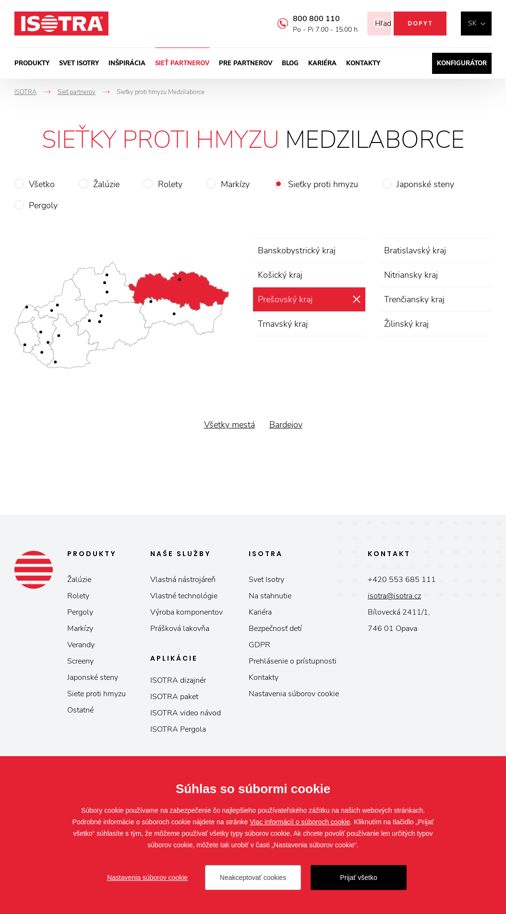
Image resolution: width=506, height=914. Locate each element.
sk (472, 23)
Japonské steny (425, 184)
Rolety (170, 184)
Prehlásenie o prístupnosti (293, 661)
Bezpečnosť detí (275, 628)
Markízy (235, 184)
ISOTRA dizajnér (178, 680)
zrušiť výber (356, 299)
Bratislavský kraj (415, 250)
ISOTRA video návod (185, 713)
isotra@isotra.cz (394, 596)
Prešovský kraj (285, 299)
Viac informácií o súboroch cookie (300, 822)
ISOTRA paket (174, 696)
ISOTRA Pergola (178, 729)
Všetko (42, 184)
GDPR (259, 645)
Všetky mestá (229, 424)
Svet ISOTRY (79, 63)
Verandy (81, 645)
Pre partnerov (245, 63)
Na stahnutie (270, 596)
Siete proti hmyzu (96, 693)
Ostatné (80, 710)
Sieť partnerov (182, 63)
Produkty (31, 63)
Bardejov (285, 424)
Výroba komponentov (186, 612)
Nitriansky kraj (411, 275)
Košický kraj (280, 275)
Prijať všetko (358, 877)
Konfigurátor (462, 63)
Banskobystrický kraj (297, 250)
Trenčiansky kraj (414, 299)
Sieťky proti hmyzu (323, 184)
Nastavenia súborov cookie (294, 693)
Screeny (80, 661)
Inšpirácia (126, 63)
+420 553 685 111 (402, 579)
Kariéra (322, 63)
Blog (290, 63)
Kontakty (363, 63)
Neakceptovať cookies (253, 877)
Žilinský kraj (406, 324)
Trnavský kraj (283, 324)
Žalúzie (106, 184)
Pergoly (43, 205)
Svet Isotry (266, 579)
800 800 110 (304, 18)
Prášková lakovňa (179, 628)
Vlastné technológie (183, 596)
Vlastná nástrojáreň (183, 579)
